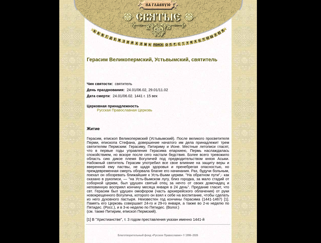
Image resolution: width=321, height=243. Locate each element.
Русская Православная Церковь (124, 110)
